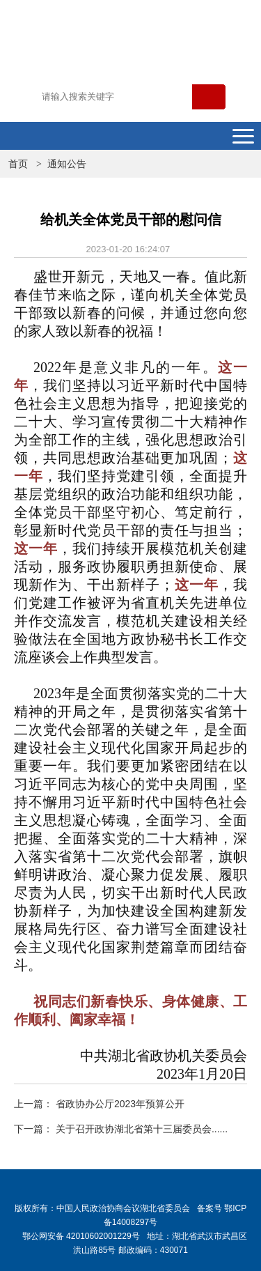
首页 (18, 163)
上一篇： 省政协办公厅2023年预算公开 (99, 1103)
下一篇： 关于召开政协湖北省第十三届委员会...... (121, 1128)
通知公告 (66, 163)
